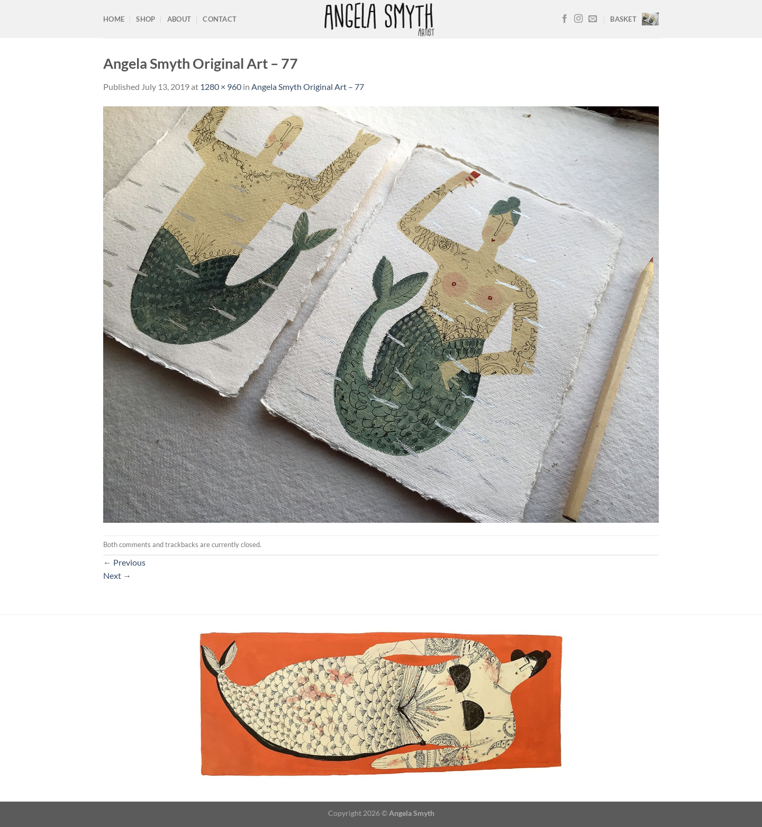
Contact (220, 19)
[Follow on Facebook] (564, 19)
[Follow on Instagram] (578, 19)
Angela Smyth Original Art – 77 (307, 86)
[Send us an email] (592, 19)
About (179, 19)
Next (117, 575)
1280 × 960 (220, 86)
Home (113, 19)
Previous (124, 562)
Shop (145, 19)
